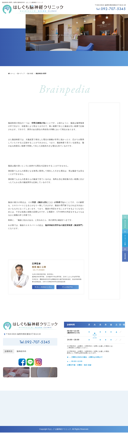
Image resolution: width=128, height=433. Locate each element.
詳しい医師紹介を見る (43, 287)
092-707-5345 (113, 8)
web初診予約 (67, 287)
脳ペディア (21, 73)
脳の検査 (30, 73)
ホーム (11, 73)
